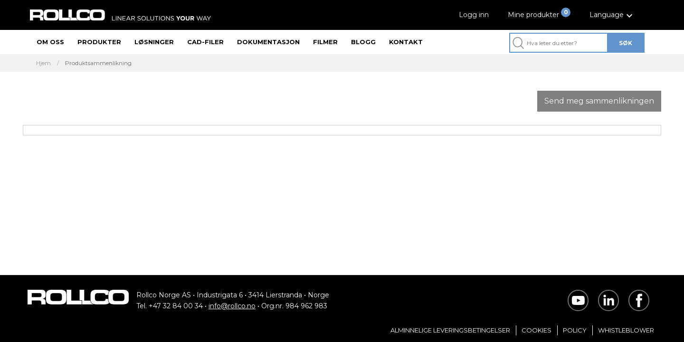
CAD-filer (205, 42)
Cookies (536, 330)
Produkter (99, 42)
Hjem (43, 63)
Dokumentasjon (268, 42)
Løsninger (154, 42)
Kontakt (406, 42)
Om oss (50, 42)
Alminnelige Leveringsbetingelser (450, 330)
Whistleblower (626, 330)
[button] (612, 15)
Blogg (363, 42)
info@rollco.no (232, 306)
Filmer (325, 42)
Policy (575, 330)
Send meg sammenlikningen (599, 100)
